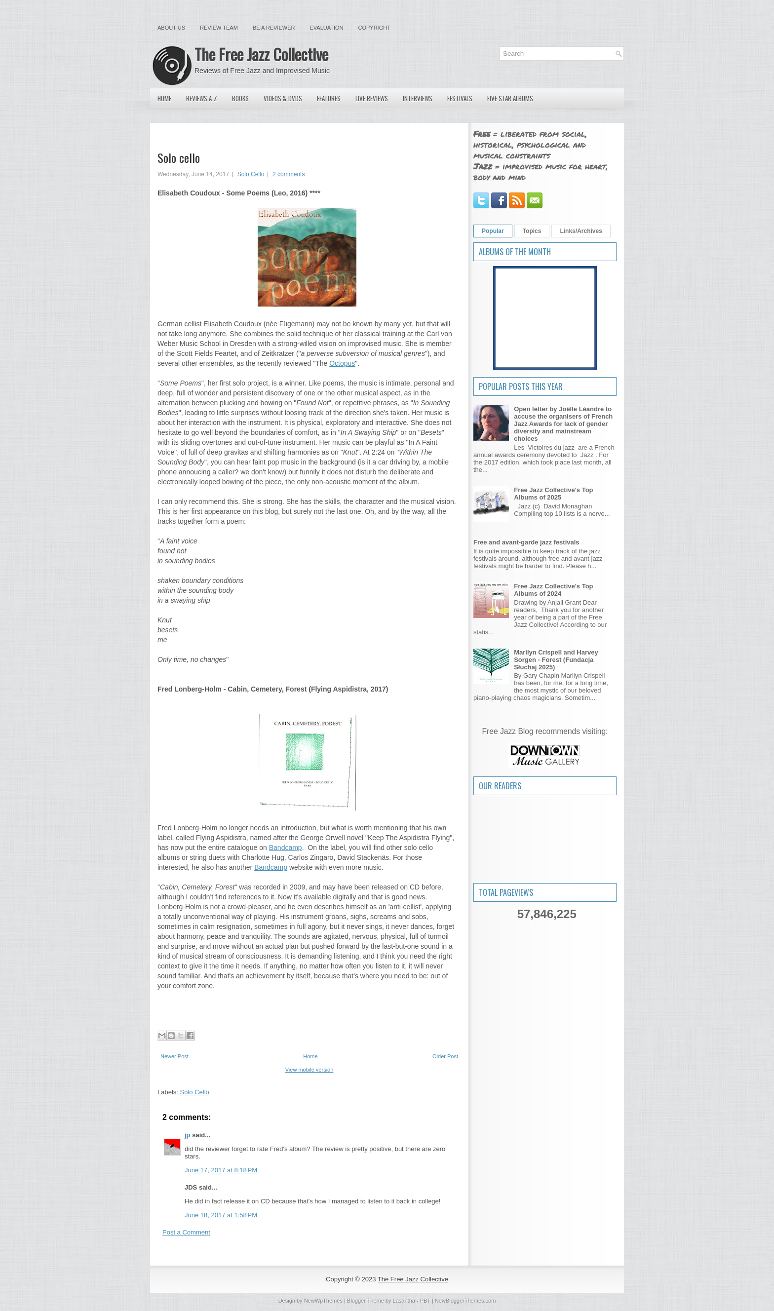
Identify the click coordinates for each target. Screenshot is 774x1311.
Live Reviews (371, 98)
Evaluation (326, 28)
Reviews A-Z (201, 98)
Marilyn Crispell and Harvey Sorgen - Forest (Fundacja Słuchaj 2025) (556, 660)
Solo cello (178, 157)
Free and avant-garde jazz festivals (526, 542)
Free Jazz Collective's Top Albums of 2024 (553, 589)
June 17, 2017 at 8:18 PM (221, 1170)
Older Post (445, 1056)
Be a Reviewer (274, 28)
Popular (493, 231)
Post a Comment (186, 1232)
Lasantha (404, 1301)
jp (188, 1135)
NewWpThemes (323, 1301)
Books (240, 98)
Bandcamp (285, 847)
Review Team (219, 28)
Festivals (459, 98)
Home (164, 98)
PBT (425, 1301)
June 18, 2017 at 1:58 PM (221, 1215)
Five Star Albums (510, 98)
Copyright (374, 28)
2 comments (288, 174)
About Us (171, 28)
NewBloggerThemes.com (465, 1301)
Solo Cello (251, 174)
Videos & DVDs (283, 98)
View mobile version (309, 1070)
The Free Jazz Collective (261, 54)
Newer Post (174, 1056)
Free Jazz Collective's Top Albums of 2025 (553, 493)
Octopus (342, 363)
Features (329, 98)
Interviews (417, 98)
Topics (532, 231)
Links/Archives (581, 231)
